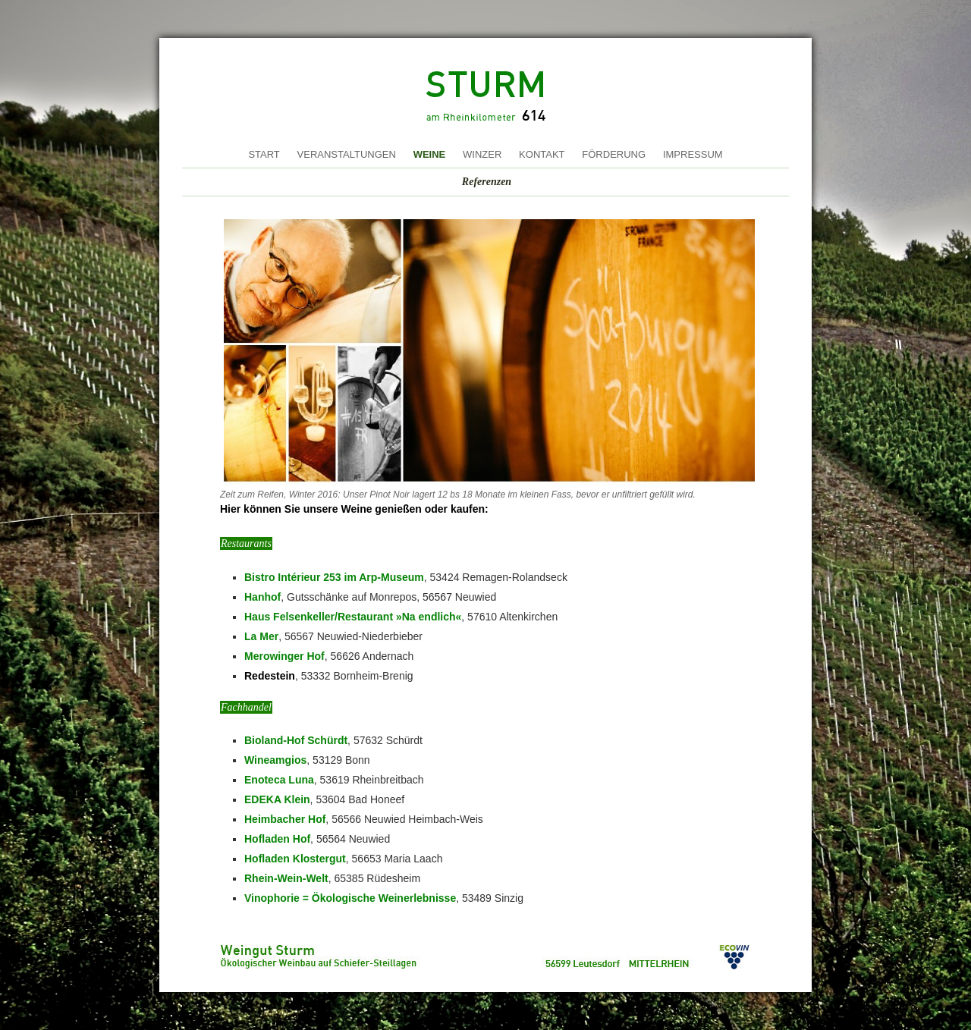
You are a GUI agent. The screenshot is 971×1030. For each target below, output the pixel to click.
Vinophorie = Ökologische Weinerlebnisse (350, 898)
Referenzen (486, 181)
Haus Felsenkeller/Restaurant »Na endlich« (352, 617)
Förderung (614, 154)
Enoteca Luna (279, 780)
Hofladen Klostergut (295, 859)
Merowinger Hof (284, 656)
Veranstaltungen (346, 154)
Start (263, 154)
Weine (429, 154)
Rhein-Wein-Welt (286, 878)
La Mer (261, 636)
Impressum (693, 154)
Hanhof (262, 597)
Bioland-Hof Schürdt (295, 740)
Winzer (482, 154)
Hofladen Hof (277, 839)
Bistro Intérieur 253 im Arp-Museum (334, 577)
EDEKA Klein (277, 799)
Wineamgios (275, 760)
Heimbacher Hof (284, 819)
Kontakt (541, 154)
